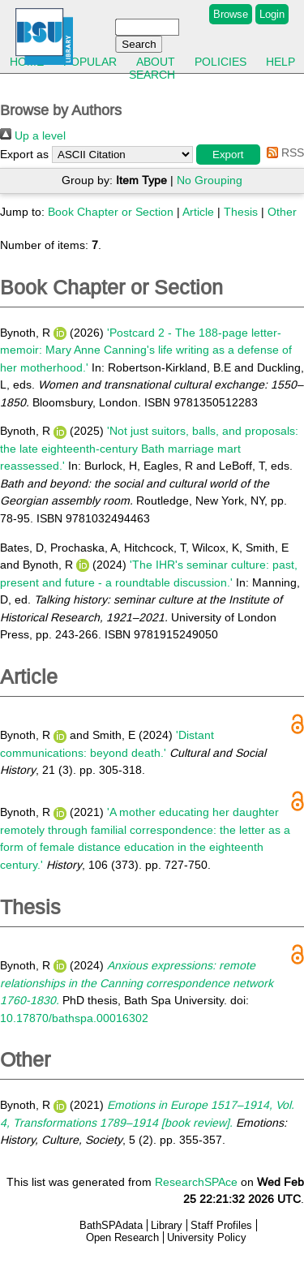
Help (280, 61)
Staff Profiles (221, 1225)
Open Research (122, 1237)
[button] (228, 154)
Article (198, 211)
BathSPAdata (111, 1225)
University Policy (206, 1237)
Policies (220, 61)
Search (152, 74)
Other (282, 211)
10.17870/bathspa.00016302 (74, 1018)
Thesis (241, 211)
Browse (230, 14)
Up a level (33, 135)
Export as (24, 154)
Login (272, 14)
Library (166, 1225)
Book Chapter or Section (110, 211)
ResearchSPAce (196, 1181)
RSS (282, 152)
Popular (90, 61)
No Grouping (209, 180)
